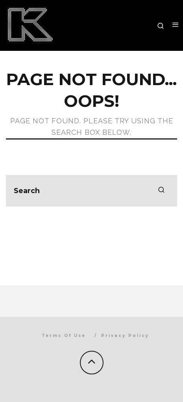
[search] (161, 191)
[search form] (91, 191)
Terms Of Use (64, 335)
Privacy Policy (125, 335)
